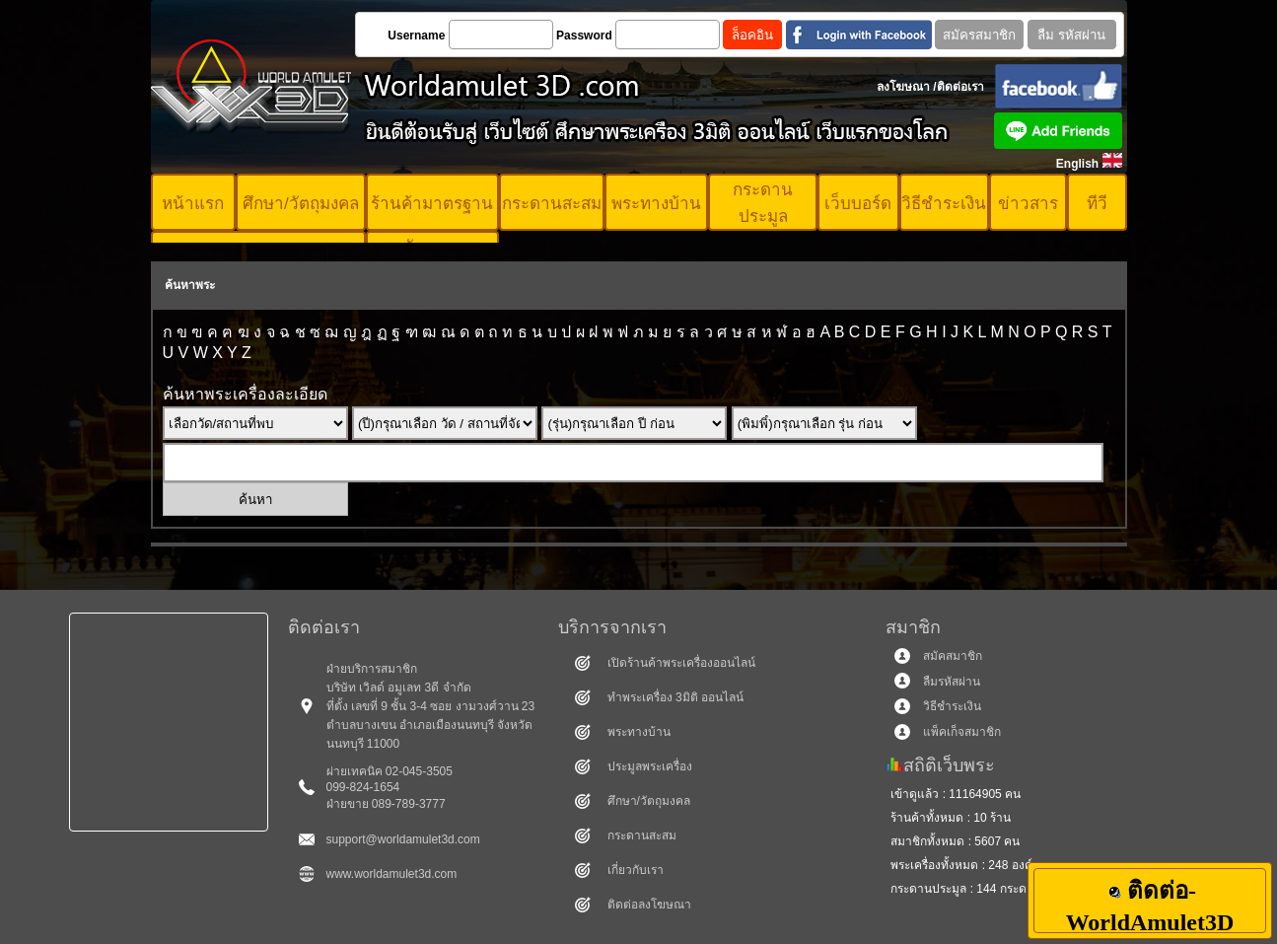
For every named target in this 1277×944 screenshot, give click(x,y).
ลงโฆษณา (903, 87)
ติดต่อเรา (960, 87)
